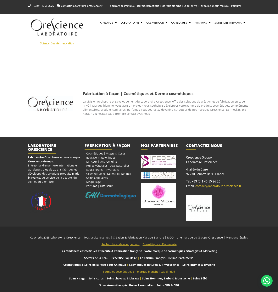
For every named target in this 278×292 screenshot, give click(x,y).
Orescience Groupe (40, 161)
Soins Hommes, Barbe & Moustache (166, 278)
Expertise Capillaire (124, 258)
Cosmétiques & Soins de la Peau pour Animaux (94, 265)
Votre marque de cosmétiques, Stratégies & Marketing (180, 251)
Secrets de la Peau (96, 258)
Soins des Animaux (229, 22)
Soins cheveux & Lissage (123, 278)
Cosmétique (156, 22)
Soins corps (96, 278)
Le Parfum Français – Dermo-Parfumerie (167, 258)
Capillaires (181, 22)
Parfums (203, 22)
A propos (108, 22)
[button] (267, 281)
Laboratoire (131, 22)
